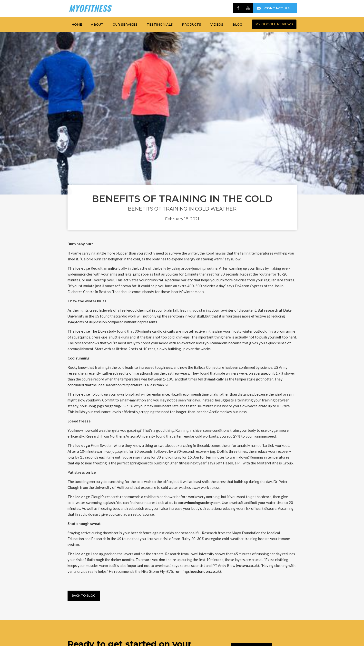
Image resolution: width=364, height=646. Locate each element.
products (191, 24)
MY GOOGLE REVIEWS (274, 24)
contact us (277, 8)
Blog (237, 24)
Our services (125, 24)
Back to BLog (84, 595)
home (76, 24)
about (97, 24)
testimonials (160, 24)
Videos (216, 24)
